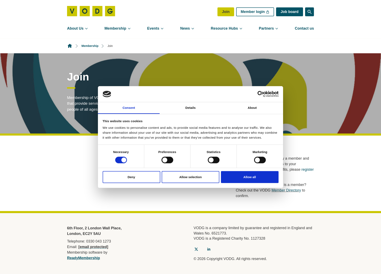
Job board (290, 12)
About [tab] (252, 107)
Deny (131, 177)
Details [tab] (190, 107)
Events (153, 28)
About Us (75, 28)
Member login (255, 12)
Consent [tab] (129, 107)
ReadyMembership (83, 258)
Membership (115, 28)
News (185, 28)
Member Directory (286, 190)
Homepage (69, 46)
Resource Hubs (224, 28)
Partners (266, 28)
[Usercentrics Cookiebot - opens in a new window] (261, 94)
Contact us (304, 28)
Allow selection (190, 177)
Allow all (249, 177)
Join (226, 12)
